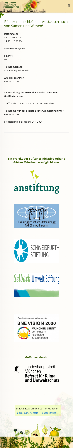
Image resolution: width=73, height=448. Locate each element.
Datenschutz (49, 412)
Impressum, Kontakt (27, 412)
